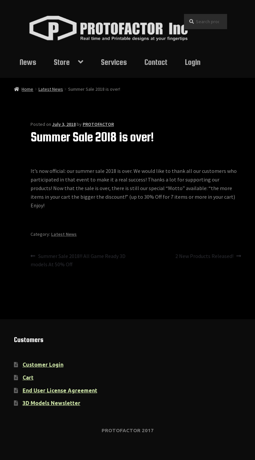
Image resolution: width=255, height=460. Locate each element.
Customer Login (43, 365)
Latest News (51, 89)
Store (62, 62)
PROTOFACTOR (98, 124)
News (28, 62)
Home (27, 89)
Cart (28, 378)
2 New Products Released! (204, 256)
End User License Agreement (60, 390)
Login (193, 62)
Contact (155, 62)
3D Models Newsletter (51, 403)
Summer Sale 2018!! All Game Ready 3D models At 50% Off (78, 260)
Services (114, 62)
